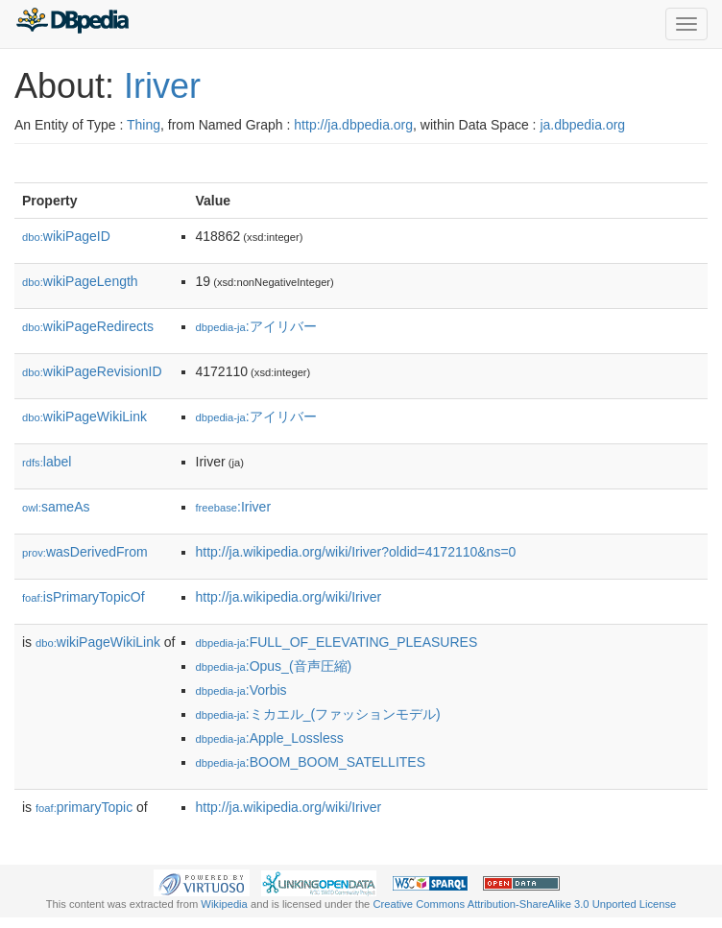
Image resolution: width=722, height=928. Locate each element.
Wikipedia (224, 904)
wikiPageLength (80, 281)
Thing (143, 124)
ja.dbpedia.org (582, 124)
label (46, 461)
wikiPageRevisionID (92, 371)
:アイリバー (256, 326)
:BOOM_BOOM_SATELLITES (311, 762)
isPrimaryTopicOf (83, 597)
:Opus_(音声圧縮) (274, 666)
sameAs (55, 506)
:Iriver (234, 506)
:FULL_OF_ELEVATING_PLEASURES (337, 642)
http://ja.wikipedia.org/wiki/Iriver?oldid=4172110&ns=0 (356, 551)
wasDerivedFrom (85, 551)
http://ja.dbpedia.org (353, 124)
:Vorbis (241, 690)
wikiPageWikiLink (84, 416)
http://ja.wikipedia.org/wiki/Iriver (289, 597)
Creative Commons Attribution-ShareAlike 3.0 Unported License (524, 904)
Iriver (162, 86)
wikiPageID (66, 236)
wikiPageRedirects (88, 326)
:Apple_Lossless (270, 738)
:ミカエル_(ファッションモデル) (318, 714)
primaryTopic (84, 807)
